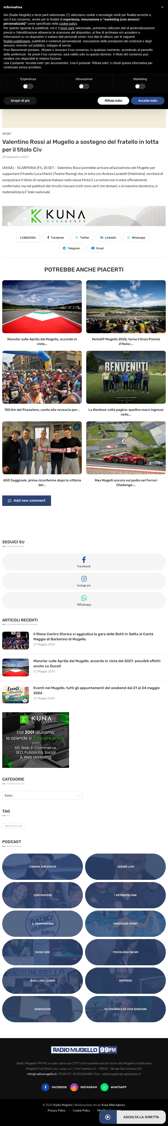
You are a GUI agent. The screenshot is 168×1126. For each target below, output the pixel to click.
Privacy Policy (57, 1110)
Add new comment (26, 501)
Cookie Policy (81, 1110)
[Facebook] (54, 1087)
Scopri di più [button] (20, 100)
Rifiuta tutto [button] (113, 100)
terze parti (67, 28)
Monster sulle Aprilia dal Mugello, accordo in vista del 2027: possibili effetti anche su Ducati (97, 663)
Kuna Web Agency (113, 1105)
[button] (162, 7)
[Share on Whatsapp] (136, 237)
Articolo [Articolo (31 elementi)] (13, 825)
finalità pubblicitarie (17, 41)
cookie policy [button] (68, 23)
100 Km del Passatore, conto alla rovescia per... (42, 410)
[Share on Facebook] (56, 237)
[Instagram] (83, 1087)
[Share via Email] (97, 247)
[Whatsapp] (113, 1087)
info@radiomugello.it (42, 1074)
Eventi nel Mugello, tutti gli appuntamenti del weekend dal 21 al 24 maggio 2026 (96, 690)
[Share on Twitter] (82, 237)
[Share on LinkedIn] (108, 237)
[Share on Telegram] (71, 247)
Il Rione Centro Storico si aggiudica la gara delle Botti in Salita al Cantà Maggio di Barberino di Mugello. (93, 636)
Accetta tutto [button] (147, 100)
